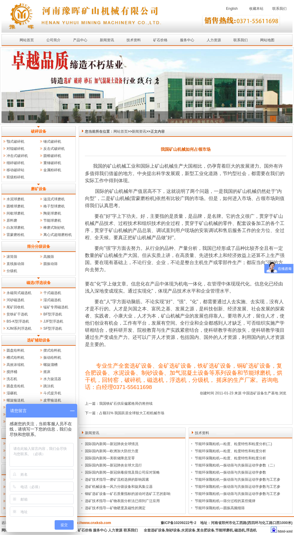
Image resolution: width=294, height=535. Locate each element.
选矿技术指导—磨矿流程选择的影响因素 (117, 479)
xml (289, 531)
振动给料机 (52, 357)
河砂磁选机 (15, 300)
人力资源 (214, 40)
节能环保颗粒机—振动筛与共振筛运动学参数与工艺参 (237, 479)
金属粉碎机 (52, 170)
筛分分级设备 (38, 246)
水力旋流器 (52, 379)
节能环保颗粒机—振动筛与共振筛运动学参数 (230, 472)
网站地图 (267, 40)
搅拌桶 (12, 372)
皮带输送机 (52, 400)
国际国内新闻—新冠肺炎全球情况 (111, 444)
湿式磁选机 (52, 300)
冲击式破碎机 (17, 156)
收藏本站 (256, 9)
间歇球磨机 (15, 213)
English (232, 9)
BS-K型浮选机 (18, 321)
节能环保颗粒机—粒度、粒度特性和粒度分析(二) (233, 444)
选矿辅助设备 (38, 340)
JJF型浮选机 (53, 321)
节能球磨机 (52, 220)
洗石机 (12, 379)
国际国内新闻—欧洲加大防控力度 (111, 451)
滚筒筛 (12, 257)
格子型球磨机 (54, 206)
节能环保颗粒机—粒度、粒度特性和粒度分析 (230, 451)
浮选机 (251, 530)
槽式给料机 (15, 357)
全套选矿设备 (154, 530)
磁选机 (239, 530)
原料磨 (12, 220)
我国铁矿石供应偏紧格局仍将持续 (126, 403)
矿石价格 (160, 40)
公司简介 (53, 40)
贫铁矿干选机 (17, 314)
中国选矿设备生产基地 (260, 393)
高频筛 (48, 257)
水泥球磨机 (15, 199)
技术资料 (134, 40)
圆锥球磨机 (15, 206)
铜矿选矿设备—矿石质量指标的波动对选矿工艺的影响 (127, 494)
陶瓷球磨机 (52, 213)
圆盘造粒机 (15, 386)
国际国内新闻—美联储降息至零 (110, 458)
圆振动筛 (50, 264)
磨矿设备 (38, 189)
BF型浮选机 (52, 314)
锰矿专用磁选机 (55, 307)
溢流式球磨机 (54, 199)
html (281, 531)
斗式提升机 (52, 393)
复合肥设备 (205, 530)
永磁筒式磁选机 (19, 293)
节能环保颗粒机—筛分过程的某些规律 (225, 501)
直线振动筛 (15, 264)
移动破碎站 (15, 170)
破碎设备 (38, 131)
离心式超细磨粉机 (57, 235)
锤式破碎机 (52, 141)
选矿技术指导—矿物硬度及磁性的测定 (115, 508)
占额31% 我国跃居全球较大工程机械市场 (131, 413)
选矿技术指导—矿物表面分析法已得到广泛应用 (122, 501)
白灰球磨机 (15, 228)
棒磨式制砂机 (54, 228)
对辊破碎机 (15, 149)
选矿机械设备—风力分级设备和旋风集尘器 (119, 487)
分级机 (12, 271)
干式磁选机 (52, 293)
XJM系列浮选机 (19, 328)
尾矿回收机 (15, 307)
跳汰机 (48, 386)
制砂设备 (173, 530)
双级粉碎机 (15, 177)
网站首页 (27, 40)
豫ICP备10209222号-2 (178, 523)
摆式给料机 (52, 350)
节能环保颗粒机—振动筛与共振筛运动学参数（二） (236, 465)
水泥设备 (188, 530)
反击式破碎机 (54, 149)
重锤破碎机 (52, 163)
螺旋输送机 (15, 400)
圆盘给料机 (15, 350)
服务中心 (187, 40)
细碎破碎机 (15, 163)
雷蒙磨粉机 (15, 235)
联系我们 (279, 9)
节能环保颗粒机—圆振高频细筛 (220, 508)
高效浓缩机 (15, 365)
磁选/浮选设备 (38, 282)
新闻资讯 (107, 40)
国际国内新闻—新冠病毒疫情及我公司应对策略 (122, 472)
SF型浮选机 (52, 328)
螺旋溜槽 (50, 365)
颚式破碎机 (15, 141)
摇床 (46, 372)
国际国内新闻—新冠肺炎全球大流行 (113, 465)
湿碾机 (12, 393)
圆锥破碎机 (52, 156)
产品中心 (80, 40)
